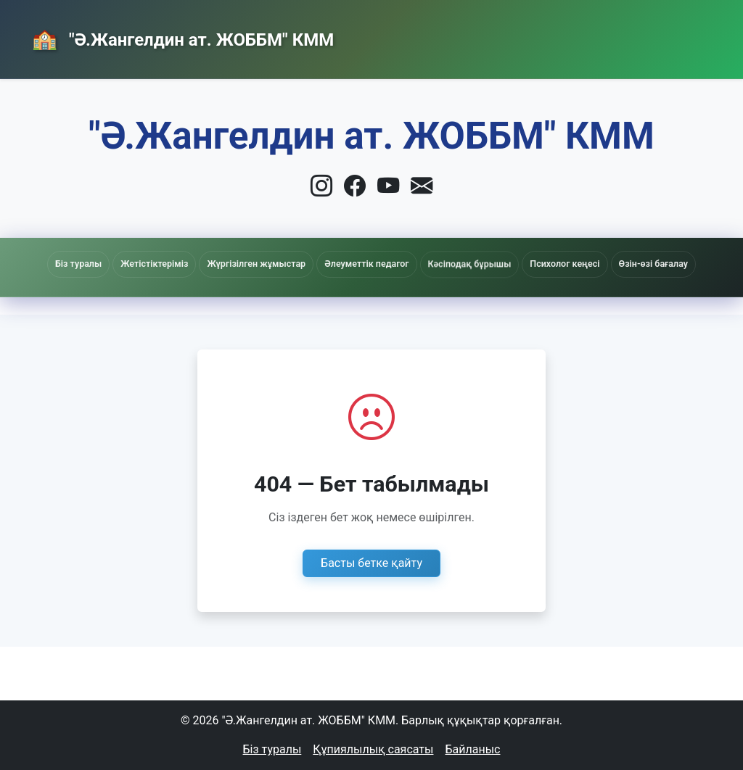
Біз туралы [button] (78, 263)
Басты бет (380, 35)
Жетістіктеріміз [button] (154, 263)
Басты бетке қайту (371, 563)
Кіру (679, 37)
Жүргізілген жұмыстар (256, 263)
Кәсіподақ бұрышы (470, 267)
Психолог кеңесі (564, 263)
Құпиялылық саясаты (373, 749)
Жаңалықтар (488, 36)
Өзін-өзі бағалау (653, 263)
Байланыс (594, 36)
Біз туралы (272, 749)
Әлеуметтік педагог (366, 265)
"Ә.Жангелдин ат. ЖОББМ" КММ (199, 40)
